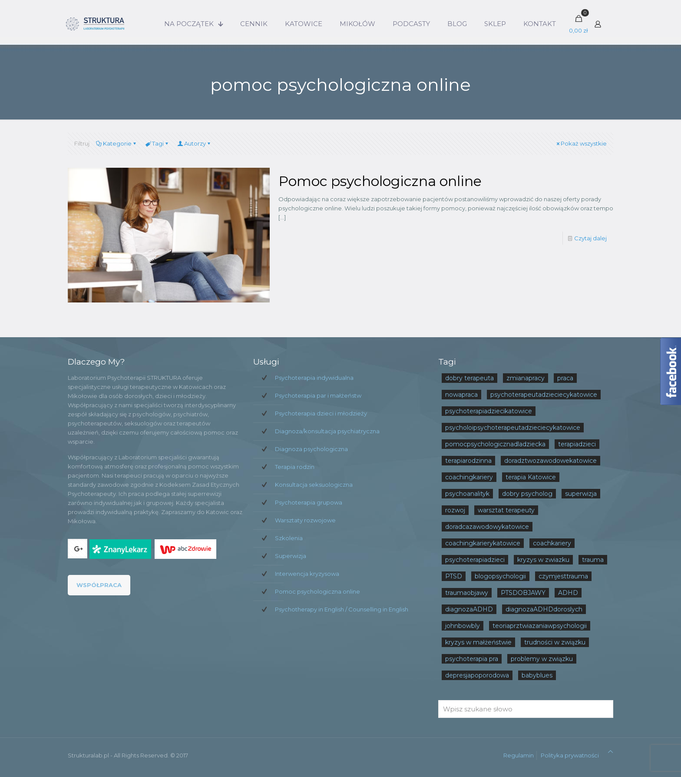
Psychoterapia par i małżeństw (318, 395)
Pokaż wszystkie (581, 143)
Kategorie (116, 143)
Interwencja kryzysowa (307, 573)
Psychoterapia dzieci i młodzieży (321, 413)
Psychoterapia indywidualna (314, 377)
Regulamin (518, 755)
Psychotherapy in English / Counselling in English (341, 609)
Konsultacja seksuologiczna (314, 484)
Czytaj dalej (590, 238)
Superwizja (290, 555)
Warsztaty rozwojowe (305, 520)
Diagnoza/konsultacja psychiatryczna (327, 431)
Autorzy (194, 143)
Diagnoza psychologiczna (311, 448)
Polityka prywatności (570, 755)
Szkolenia (289, 538)
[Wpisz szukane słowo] (525, 709)
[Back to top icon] (610, 751)
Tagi (157, 143)
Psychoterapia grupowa (308, 502)
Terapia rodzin (294, 466)
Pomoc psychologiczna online (380, 181)
